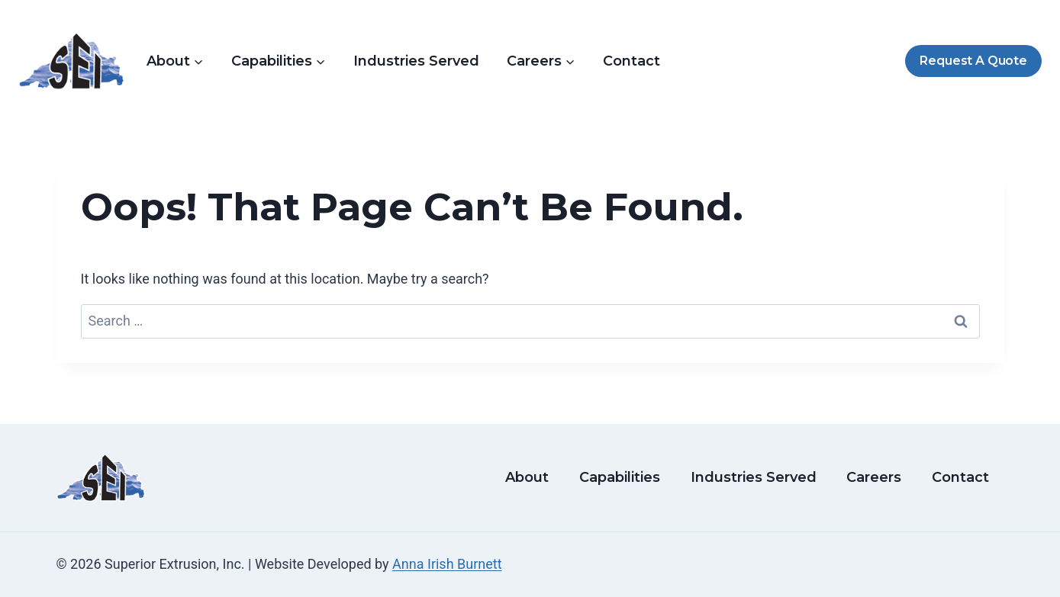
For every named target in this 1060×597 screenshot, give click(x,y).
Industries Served (416, 61)
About (527, 477)
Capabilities (619, 477)
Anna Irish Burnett (446, 564)
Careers (873, 477)
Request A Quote (973, 60)
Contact (631, 61)
